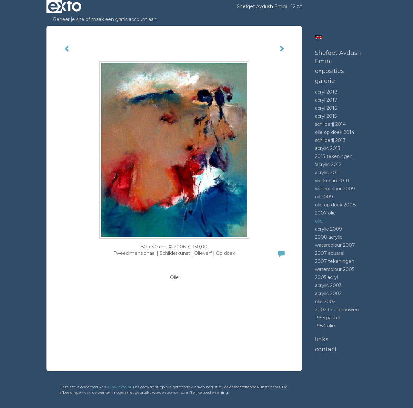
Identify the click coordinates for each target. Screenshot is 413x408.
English (318, 37)
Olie (319, 221)
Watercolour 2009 (335, 189)
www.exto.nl (119, 386)
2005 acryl (326, 277)
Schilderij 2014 (330, 124)
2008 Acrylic (328, 237)
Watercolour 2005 (334, 269)
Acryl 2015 (326, 116)
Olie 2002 (325, 301)
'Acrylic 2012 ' (329, 164)
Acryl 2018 (326, 92)
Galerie (325, 81)
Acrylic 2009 (328, 229)
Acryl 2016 (326, 108)
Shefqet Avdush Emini (262, 6)
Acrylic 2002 (328, 293)
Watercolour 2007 (335, 245)
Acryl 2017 (326, 100)
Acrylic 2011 (327, 172)
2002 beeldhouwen (337, 310)
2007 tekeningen (334, 261)
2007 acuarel (329, 253)
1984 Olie (325, 326)
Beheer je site (68, 19)
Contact (326, 349)
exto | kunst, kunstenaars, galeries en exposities (64, 6)
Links (321, 339)
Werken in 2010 (332, 181)
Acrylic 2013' (328, 148)
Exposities (329, 71)
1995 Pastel (327, 318)
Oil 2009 (324, 197)
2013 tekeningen (334, 156)
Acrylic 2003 (328, 285)
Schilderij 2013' (331, 140)
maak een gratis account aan (123, 19)
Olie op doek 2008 (335, 205)
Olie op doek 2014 (334, 132)
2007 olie (325, 213)
